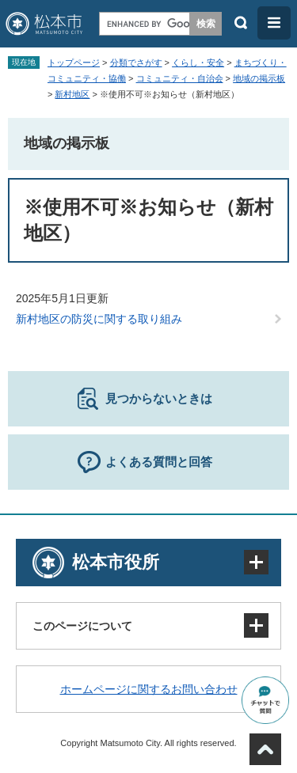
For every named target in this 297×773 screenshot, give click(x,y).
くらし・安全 (198, 62)
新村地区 (72, 94)
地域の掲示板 (259, 78)
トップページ (74, 62)
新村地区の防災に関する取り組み (99, 319)
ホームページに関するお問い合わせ (149, 689)
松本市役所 (115, 562)
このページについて (82, 626)
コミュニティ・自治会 (179, 78)
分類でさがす (136, 62)
